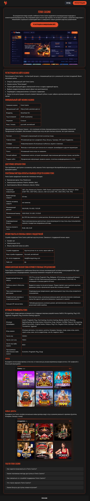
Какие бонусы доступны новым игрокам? (22, 487)
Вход (68, 3)
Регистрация (80, 3)
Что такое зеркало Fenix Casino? (19, 483)
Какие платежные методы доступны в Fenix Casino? (26, 473)
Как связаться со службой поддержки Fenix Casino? (26, 478)
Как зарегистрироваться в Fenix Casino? (22, 469)
